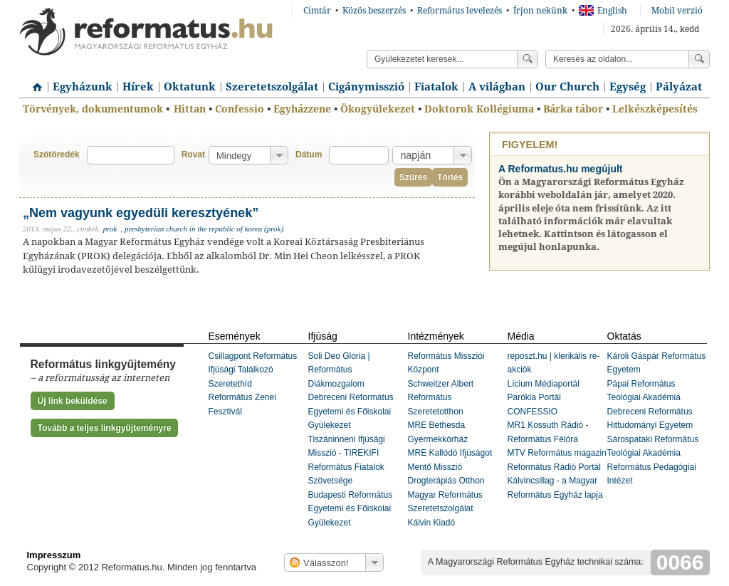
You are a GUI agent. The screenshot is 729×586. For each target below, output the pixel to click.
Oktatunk (190, 86)
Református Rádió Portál (554, 467)
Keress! (699, 59)
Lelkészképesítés (655, 109)
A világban (496, 86)
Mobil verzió (677, 11)
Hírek (138, 86)
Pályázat (679, 86)
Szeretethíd (230, 384)
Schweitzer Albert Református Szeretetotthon (441, 398)
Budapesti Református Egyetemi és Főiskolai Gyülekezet (350, 509)
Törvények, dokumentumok (93, 109)
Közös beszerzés (374, 11)
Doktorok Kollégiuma (479, 109)
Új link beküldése (72, 401)
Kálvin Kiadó (432, 523)
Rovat (193, 154)
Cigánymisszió (366, 86)
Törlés (450, 177)
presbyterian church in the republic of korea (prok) (204, 228)
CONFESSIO (533, 412)
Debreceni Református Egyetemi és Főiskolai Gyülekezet (351, 411)
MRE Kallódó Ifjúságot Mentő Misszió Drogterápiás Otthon (450, 467)
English (603, 11)
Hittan (190, 109)
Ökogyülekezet (377, 109)
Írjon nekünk (540, 11)
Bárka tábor (573, 109)
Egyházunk (82, 86)
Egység (627, 86)
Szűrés (413, 177)
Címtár (317, 11)
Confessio (239, 109)
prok (110, 228)
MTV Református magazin (557, 453)
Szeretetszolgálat (272, 86)
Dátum (308, 154)
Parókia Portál (534, 397)
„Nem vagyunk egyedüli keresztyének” (140, 213)
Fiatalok (436, 86)
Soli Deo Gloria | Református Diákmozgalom (339, 370)
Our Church (567, 86)
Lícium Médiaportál (543, 384)
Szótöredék (56, 154)
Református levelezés (459, 11)
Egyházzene (302, 109)
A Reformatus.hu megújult (560, 168)
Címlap (33, 82)
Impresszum (54, 555)
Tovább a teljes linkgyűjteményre (105, 428)
